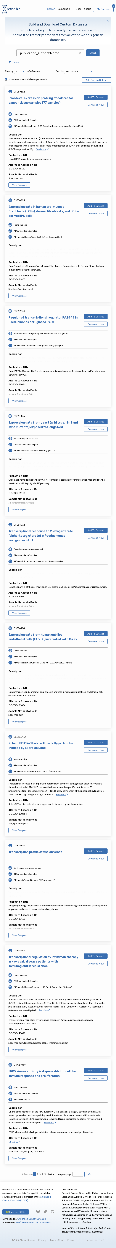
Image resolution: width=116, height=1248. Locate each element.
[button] (80, 53)
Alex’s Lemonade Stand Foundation (33, 1222)
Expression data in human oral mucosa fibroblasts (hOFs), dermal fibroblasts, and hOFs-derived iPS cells (43, 211)
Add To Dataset (95, 97)
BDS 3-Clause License (23, 1240)
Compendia (64, 9)
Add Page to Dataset (96, 79)
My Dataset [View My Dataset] (103, 9)
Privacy (42, 1240)
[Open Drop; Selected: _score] (79, 71)
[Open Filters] (14, 62)
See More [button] (42, 149)
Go (89, 1174)
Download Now (95, 104)
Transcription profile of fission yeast (35, 852)
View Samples (19, 184)
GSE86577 (14, 1141)
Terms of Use (56, 1240)
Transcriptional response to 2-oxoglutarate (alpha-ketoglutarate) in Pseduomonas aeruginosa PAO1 (40, 535)
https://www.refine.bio (79, 1222)
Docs (78, 9)
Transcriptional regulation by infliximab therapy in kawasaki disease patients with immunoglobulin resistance (43, 961)
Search (51, 9)
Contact (71, 1240)
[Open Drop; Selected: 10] (20, 71)
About (87, 9)
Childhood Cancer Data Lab (31, 1218)
